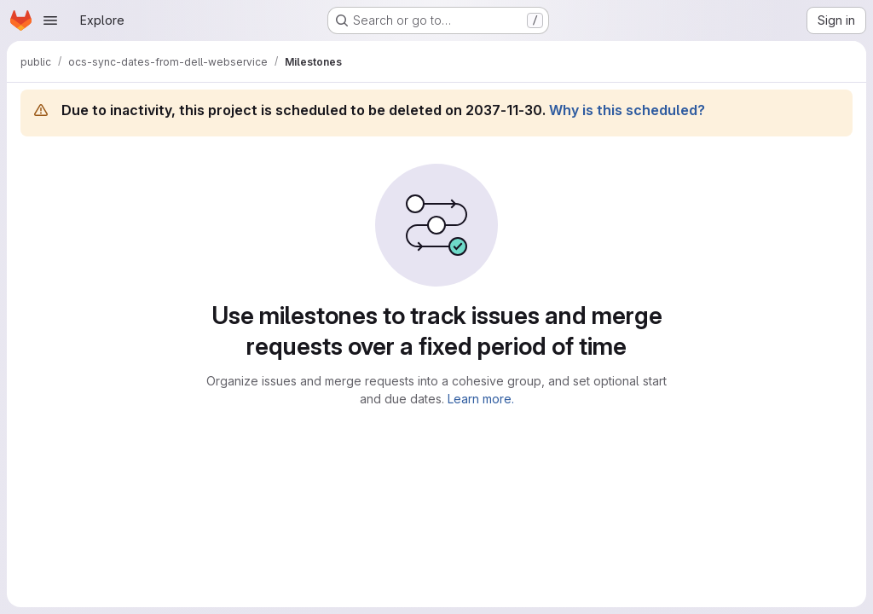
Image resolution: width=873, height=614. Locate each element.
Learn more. (481, 398)
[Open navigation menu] (50, 20)
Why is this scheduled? (627, 110)
